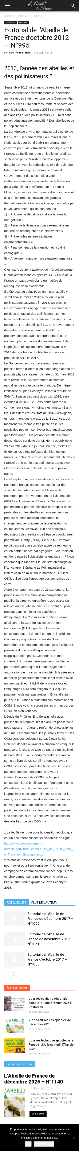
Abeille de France (20, 52)
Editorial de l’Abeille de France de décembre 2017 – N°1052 (50, 919)
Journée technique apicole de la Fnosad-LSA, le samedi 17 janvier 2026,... (52, 1045)
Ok (28, 1143)
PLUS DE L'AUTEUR (44, 902)
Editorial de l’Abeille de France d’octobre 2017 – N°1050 (47, 959)
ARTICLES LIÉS (16, 902)
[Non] (74, 1138)
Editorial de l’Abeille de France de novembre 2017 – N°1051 (50, 939)
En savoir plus (44, 1143)
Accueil (8, 16)
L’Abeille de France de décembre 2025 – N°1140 (33, 1079)
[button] (73, 5)
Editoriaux (23, 16)
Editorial (38, 16)
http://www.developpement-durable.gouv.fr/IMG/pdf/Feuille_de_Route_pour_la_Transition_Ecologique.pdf (38, 849)
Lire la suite (38, 1113)
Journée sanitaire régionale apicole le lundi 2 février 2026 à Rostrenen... (50, 1003)
